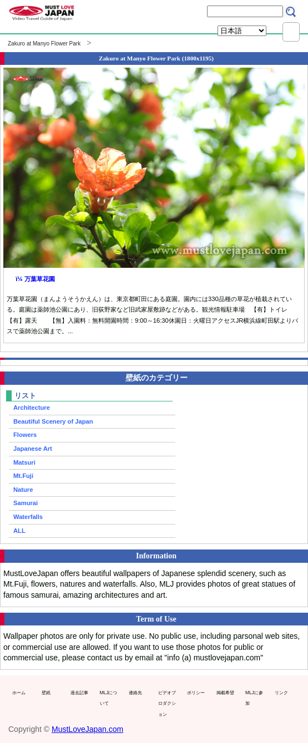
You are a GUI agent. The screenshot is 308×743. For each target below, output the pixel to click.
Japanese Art (32, 448)
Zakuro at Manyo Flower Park (44, 43)
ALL (19, 530)
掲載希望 (225, 692)
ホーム (19, 692)
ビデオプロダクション (167, 703)
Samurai (25, 503)
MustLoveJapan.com (87, 729)
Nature (23, 489)
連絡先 (135, 692)
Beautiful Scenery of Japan (53, 421)
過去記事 (79, 692)
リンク (281, 692)
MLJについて (109, 698)
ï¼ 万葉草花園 (35, 279)
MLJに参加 (254, 698)
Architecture (31, 407)
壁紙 (46, 692)
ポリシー (196, 692)
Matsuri (24, 462)
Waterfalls (28, 516)
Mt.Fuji (23, 475)
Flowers (25, 434)
